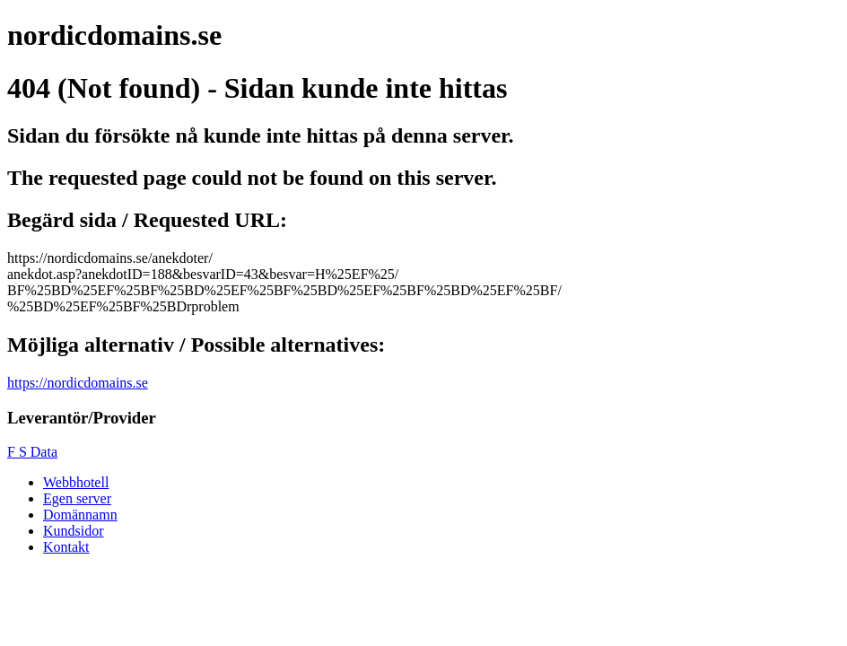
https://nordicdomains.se (77, 382)
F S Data (32, 451)
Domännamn (80, 514)
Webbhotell (76, 482)
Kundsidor (73, 530)
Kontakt (66, 546)
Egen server (77, 498)
